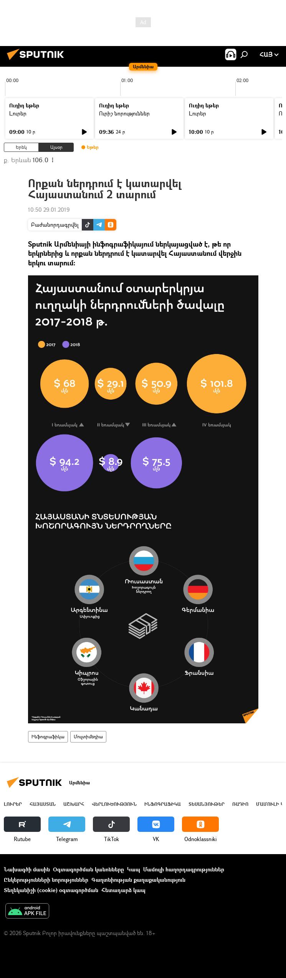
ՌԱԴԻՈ (240, 804)
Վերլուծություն (114, 804)
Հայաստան (43, 804)
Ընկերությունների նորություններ (46, 879)
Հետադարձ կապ (123, 890)
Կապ (133, 869)
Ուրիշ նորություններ (124, 113)
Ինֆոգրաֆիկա (47, 736)
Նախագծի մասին (27, 869)
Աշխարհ (73, 804)
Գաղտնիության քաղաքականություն (138, 879)
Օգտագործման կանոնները (88, 869)
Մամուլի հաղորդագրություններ (183, 869)
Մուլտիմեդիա (88, 736)
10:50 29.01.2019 (48, 209)
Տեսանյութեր (206, 804)
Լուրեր (17, 113)
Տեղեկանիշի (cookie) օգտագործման (51, 890)
